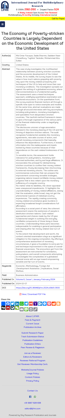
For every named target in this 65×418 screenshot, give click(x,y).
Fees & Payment (32, 320)
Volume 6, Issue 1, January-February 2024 (35, 279)
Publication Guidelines (32, 340)
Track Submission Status (32, 336)
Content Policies (32, 377)
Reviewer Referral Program (32, 360)
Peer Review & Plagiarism (32, 347)
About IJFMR (32, 316)
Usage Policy (33, 373)
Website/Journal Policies (32, 369)
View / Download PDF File (33, 294)
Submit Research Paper (33, 333)
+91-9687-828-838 (32, 403)
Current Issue (32, 323)
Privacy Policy (32, 380)
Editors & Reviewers (32, 356)
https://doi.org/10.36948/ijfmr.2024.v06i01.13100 (38, 287)
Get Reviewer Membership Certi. (32, 364)
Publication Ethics (32, 344)
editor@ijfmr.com (32, 408)
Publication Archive (32, 327)
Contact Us (32, 390)
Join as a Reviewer (32, 353)
